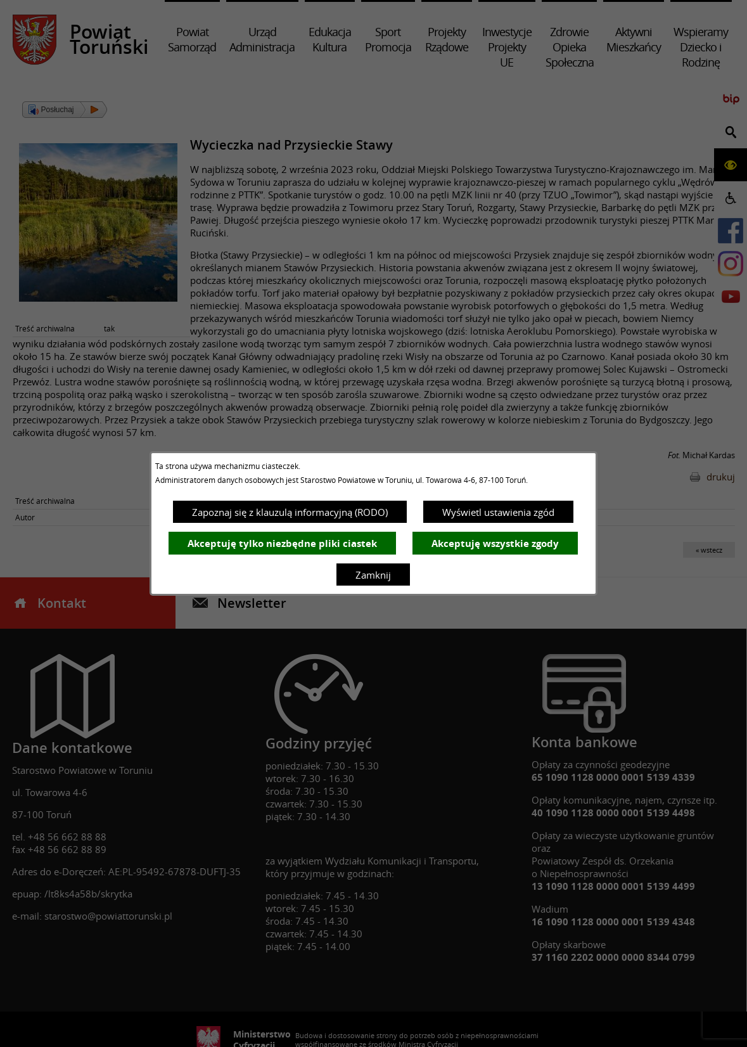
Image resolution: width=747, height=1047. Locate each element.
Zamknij (373, 574)
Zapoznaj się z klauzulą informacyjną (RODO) (290, 512)
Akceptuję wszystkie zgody (495, 543)
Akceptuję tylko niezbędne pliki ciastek (282, 543)
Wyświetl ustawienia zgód (498, 512)
